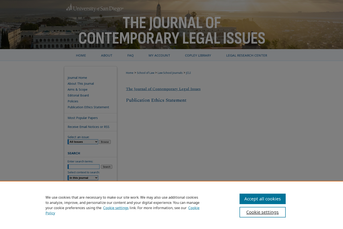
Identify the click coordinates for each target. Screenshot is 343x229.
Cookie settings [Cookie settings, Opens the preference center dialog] (262, 212)
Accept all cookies (262, 199)
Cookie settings (116, 207)
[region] (171, 205)
